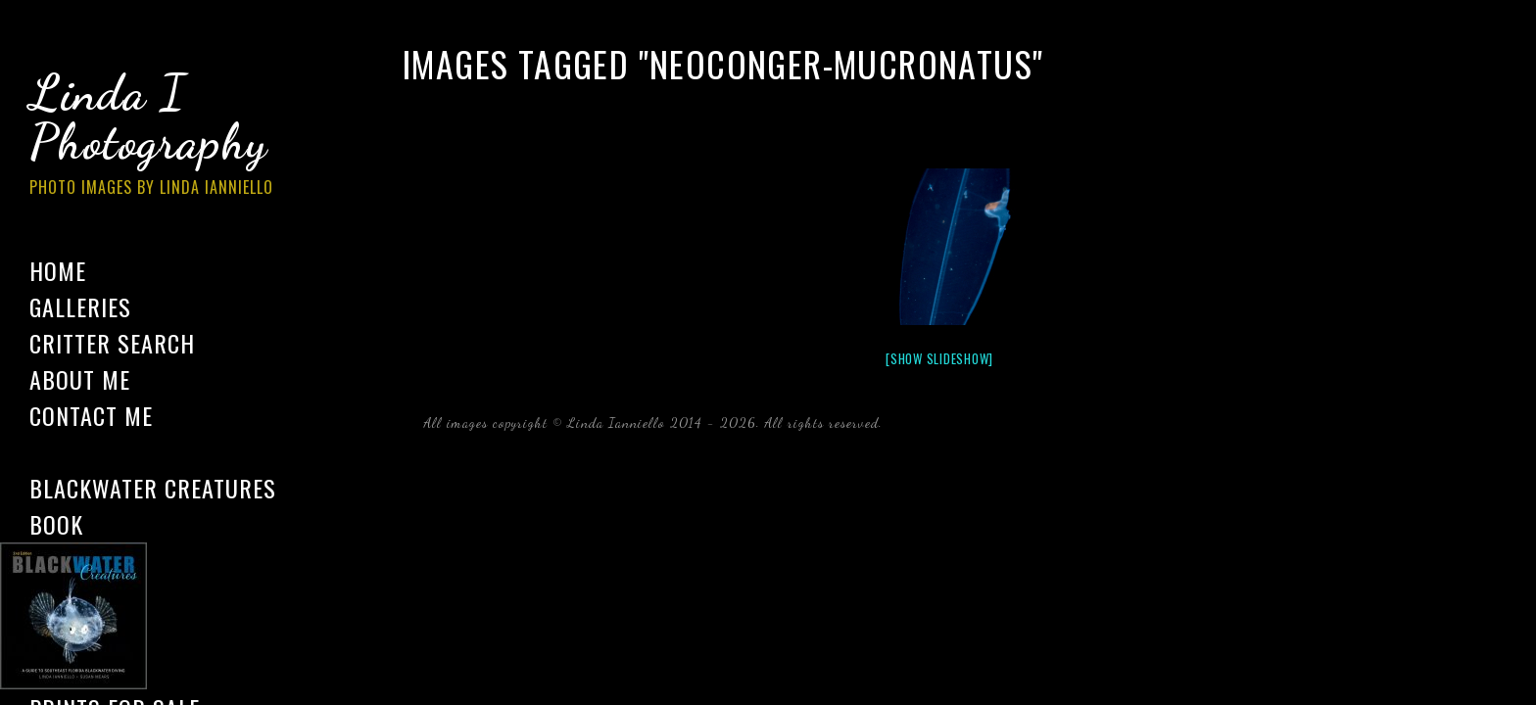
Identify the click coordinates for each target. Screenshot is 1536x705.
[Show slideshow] (939, 358)
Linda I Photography (166, 136)
